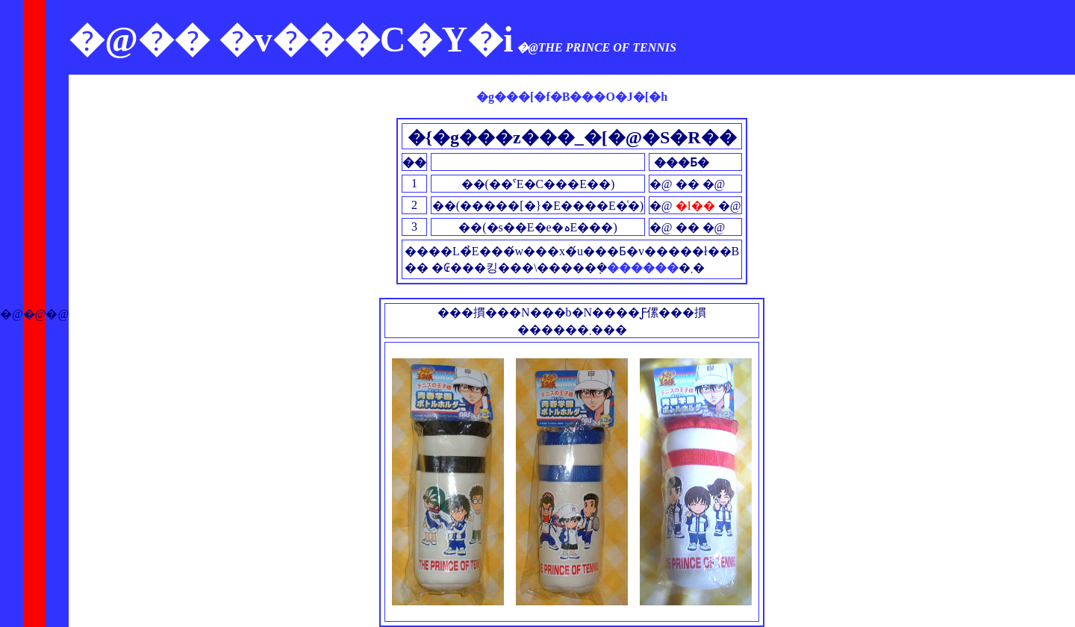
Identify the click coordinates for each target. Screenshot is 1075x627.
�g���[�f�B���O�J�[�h (571, 96)
